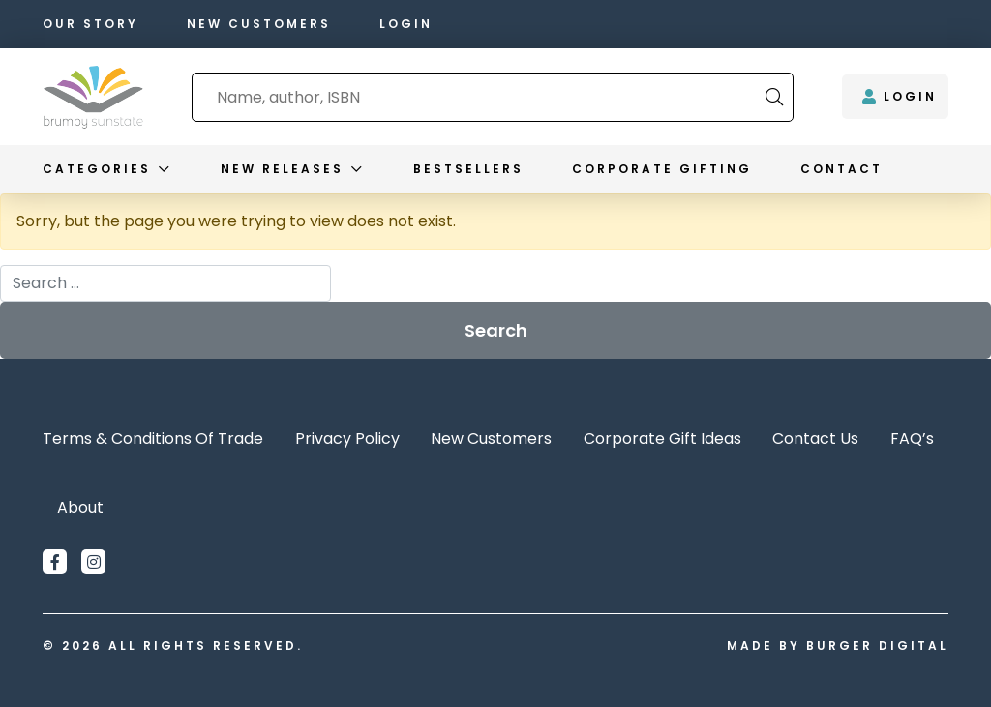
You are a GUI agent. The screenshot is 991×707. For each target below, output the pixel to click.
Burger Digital (877, 645)
